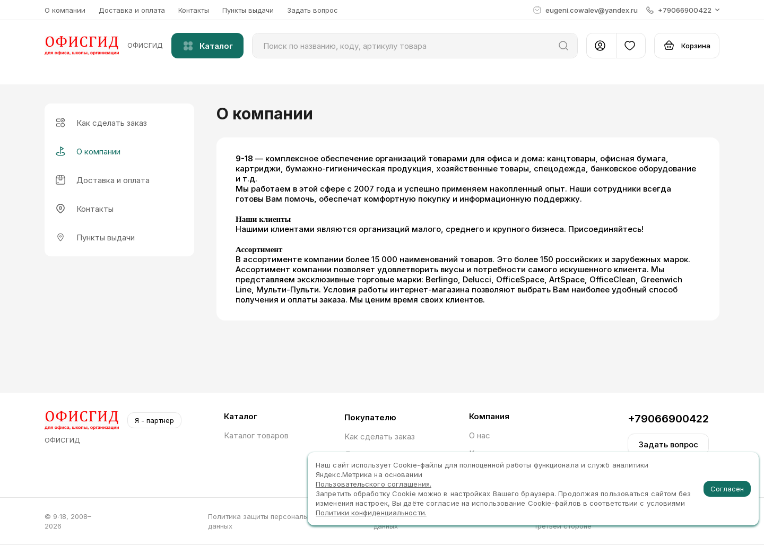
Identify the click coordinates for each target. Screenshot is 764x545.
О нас (479, 435)
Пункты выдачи (248, 10)
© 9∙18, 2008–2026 (68, 521)
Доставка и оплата (132, 10)
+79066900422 (668, 418)
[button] (682, 10)
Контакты (193, 10)
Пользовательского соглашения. (373, 484)
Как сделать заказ (379, 436)
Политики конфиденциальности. (371, 512)
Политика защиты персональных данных (263, 521)
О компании (65, 10)
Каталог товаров (256, 435)
